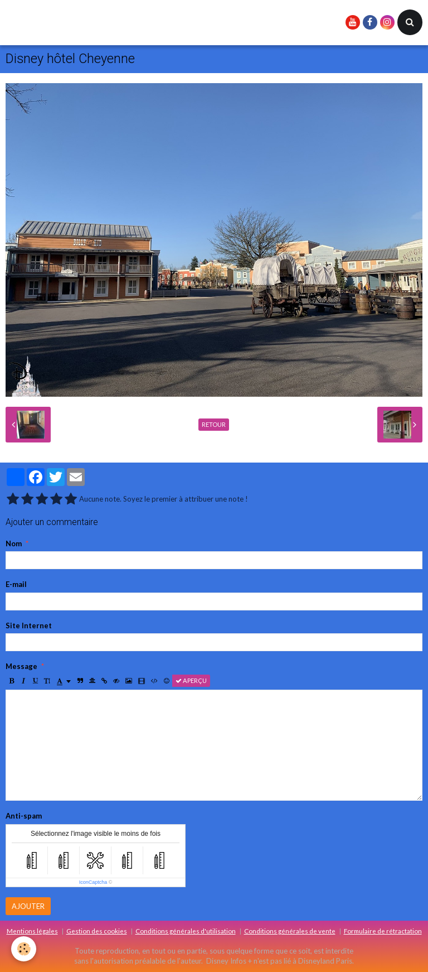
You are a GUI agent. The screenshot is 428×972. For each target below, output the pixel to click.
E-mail (16, 584)
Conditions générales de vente (289, 931)
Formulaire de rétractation (383, 931)
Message (21, 666)
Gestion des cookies (96, 931)
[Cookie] (23, 948)
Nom (14, 543)
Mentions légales (32, 931)
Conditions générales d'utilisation (185, 931)
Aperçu (191, 680)
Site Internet (29, 625)
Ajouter (28, 906)
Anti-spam (24, 815)
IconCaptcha (93, 882)
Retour (214, 424)
